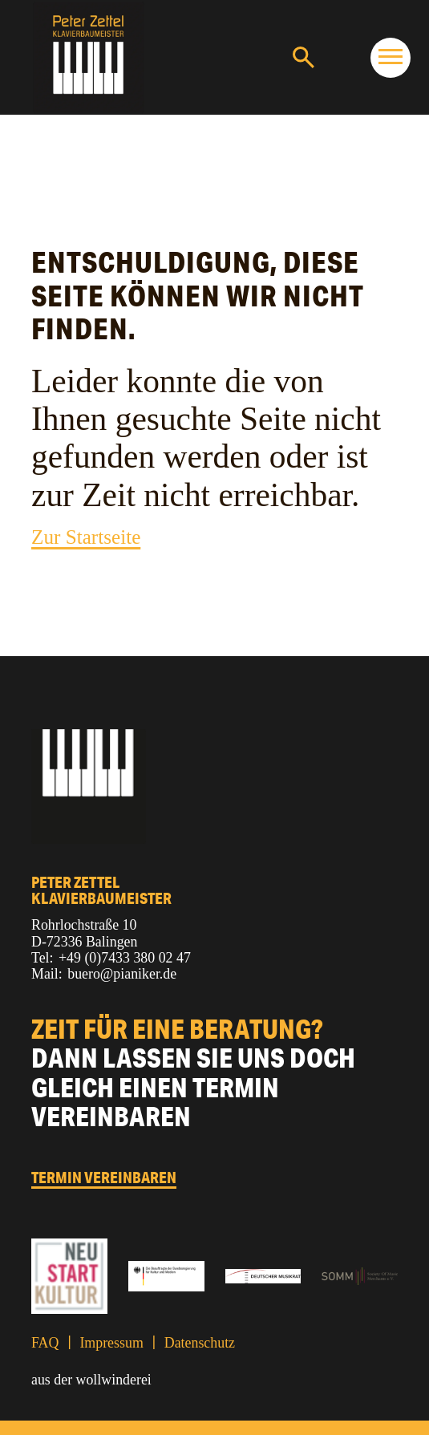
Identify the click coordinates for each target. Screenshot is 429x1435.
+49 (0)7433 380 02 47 (125, 958)
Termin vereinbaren (103, 1178)
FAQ (45, 1343)
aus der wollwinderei (91, 1380)
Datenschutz (199, 1343)
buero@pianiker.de (121, 974)
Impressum (111, 1343)
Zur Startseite (85, 537)
